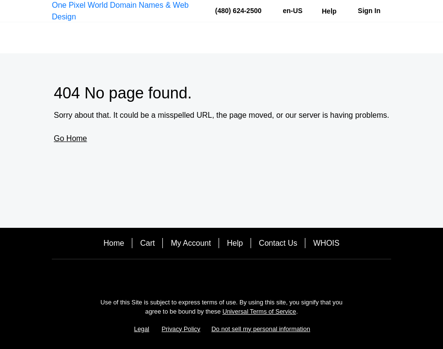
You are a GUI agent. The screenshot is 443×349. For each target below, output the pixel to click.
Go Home (70, 138)
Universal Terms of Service (259, 311)
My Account (191, 243)
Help (235, 243)
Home (114, 243)
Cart (147, 243)
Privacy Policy (181, 329)
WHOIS (326, 243)
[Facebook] (221, 276)
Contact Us (278, 243)
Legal (141, 329)
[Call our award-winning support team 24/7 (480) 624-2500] (329, 11)
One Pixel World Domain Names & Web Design (120, 11)
